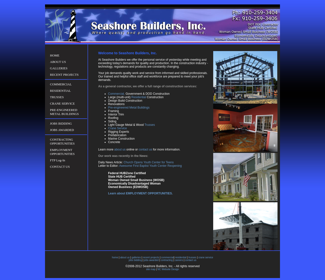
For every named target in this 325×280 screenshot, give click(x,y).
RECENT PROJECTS (64, 74)
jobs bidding (135, 260)
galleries (136, 257)
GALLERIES (59, 68)
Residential (138, 97)
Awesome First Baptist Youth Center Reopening (150, 166)
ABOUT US (58, 62)
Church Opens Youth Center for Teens (149, 162)
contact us (145, 149)
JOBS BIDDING (61, 123)
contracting (167, 260)
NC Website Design (168, 269)
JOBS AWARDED (62, 130)
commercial (167, 257)
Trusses (149, 125)
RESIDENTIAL (60, 91)
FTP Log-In (57, 160)
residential (180, 257)
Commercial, (116, 93)
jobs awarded (151, 260)
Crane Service (117, 128)
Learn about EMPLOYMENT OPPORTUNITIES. (140, 193)
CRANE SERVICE (62, 103)
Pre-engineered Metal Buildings (128, 107)
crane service (205, 257)
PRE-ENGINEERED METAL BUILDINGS (64, 112)
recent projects (151, 257)
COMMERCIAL (61, 84)
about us (120, 149)
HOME (54, 55)
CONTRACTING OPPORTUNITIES (62, 141)
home (115, 257)
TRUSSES (57, 97)
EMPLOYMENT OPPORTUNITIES (62, 152)
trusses (192, 257)
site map (150, 269)
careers (179, 260)
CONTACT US (60, 166)
